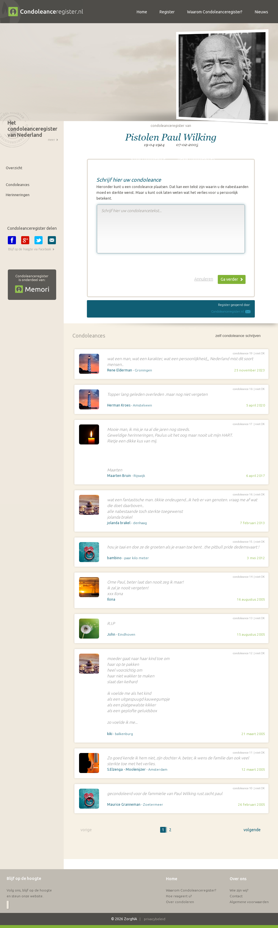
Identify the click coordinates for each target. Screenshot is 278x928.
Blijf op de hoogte (24, 868)
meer (51, 139)
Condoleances (18, 185)
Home (171, 868)
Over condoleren (180, 892)
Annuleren (203, 279)
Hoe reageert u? (179, 886)
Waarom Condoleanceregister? (191, 880)
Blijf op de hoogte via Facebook (29, 249)
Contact (236, 886)
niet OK (260, 353)
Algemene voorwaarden (249, 892)
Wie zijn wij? (239, 880)
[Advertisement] (129, 848)
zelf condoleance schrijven (238, 335)
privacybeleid (154, 909)
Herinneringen (18, 195)
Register (167, 12)
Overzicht (14, 168)
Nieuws (261, 12)
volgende (252, 829)
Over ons (238, 868)
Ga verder (229, 279)
